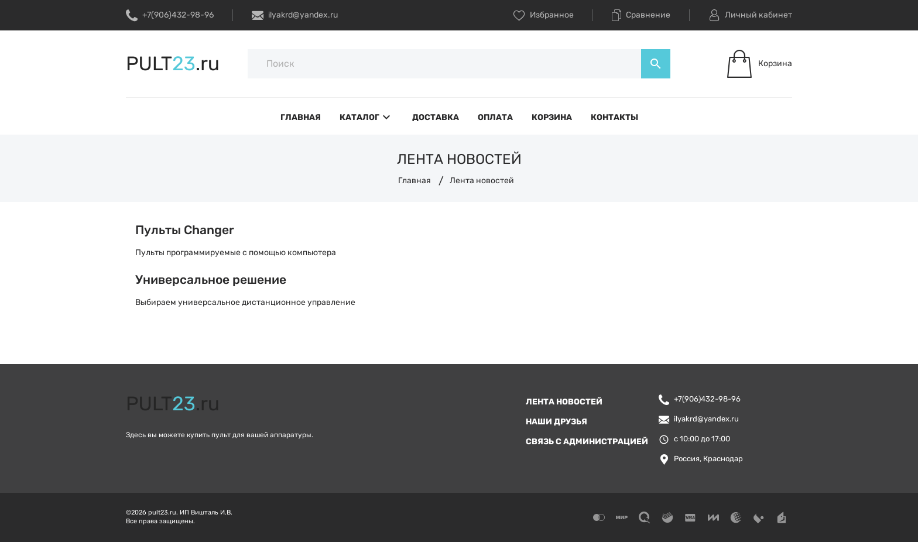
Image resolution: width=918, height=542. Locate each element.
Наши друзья (556, 422)
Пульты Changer (184, 229)
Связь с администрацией (587, 442)
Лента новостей (564, 402)
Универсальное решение (210, 279)
